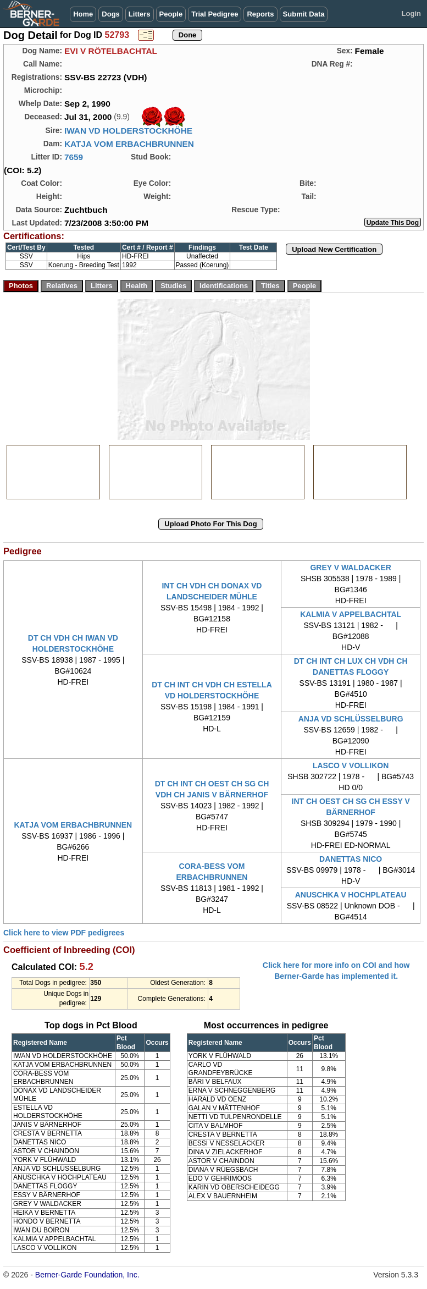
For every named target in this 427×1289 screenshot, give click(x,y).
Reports (260, 14)
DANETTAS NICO (350, 859)
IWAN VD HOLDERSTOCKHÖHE (128, 130)
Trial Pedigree (214, 14)
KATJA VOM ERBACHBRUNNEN (129, 143)
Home (83, 14)
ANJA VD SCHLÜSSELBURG (350, 718)
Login (411, 13)
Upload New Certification (334, 249)
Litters (140, 14)
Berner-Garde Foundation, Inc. (87, 1274)
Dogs (111, 14)
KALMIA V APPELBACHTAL (350, 614)
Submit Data (304, 14)
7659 (73, 157)
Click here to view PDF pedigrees (63, 932)
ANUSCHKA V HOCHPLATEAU (351, 894)
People (171, 14)
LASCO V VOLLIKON (351, 765)
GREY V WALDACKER (350, 567)
